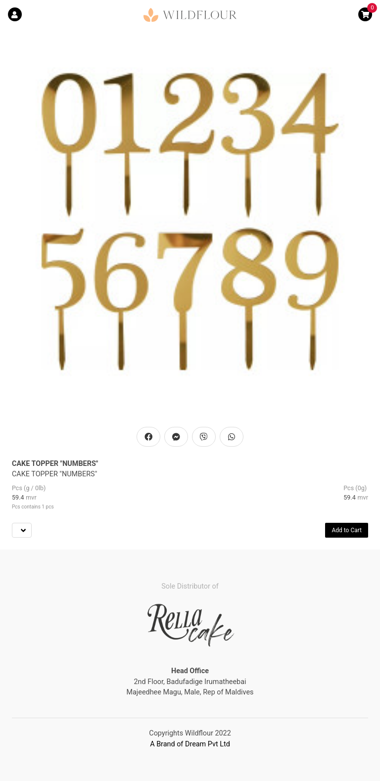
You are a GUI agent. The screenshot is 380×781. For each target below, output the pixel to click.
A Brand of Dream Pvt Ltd (190, 744)
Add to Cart (347, 530)
